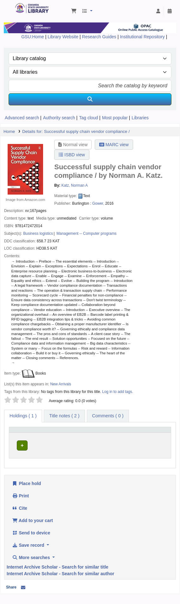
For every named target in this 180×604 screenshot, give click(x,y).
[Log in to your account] (158, 11)
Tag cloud (88, 117)
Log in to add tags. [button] (117, 391)
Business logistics (38, 233)
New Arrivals (60, 384)
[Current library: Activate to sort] (52, 435)
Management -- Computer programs (86, 233)
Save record (28, 555)
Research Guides (100, 36)
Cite (19, 518)
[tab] (64, 416)
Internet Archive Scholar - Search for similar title (57, 577)
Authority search (59, 117)
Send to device (31, 542)
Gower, (98, 203)
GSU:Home (32, 36)
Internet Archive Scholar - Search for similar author (60, 583)
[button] (73, 11)
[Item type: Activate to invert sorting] (22, 435)
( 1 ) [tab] (23, 415)
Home (9, 131)
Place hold (26, 493)
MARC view (114, 144)
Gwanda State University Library (17, 5)
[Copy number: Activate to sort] (129, 435)
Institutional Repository (143, 36)
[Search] (90, 99)
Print (20, 505)
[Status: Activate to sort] (158, 435)
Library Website (64, 36)
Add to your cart (32, 530)
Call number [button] (84, 438)
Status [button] (155, 438)
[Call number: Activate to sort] (91, 435)
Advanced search (22, 117)
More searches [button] (31, 567)
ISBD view (72, 154)
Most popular (115, 117)
